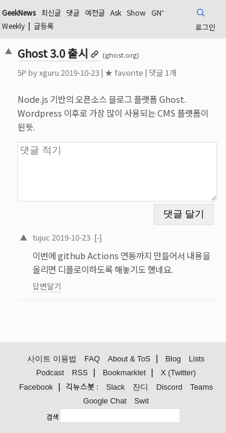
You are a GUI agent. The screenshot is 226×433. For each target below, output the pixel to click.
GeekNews (19, 12)
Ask (115, 12)
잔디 (140, 387)
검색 (52, 417)
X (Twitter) (178, 372)
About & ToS (129, 358)
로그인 (205, 27)
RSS (79, 372)
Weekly (13, 25)
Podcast (50, 372)
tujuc (41, 237)
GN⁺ (157, 12)
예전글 (95, 12)
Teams (201, 387)
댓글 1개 (163, 72)
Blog (173, 358)
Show (136, 12)
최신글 (51, 12)
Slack (115, 387)
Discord (169, 387)
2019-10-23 (71, 237)
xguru (49, 72)
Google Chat (105, 400)
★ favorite (124, 72)
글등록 (44, 25)
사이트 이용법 (52, 358)
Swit (141, 400)
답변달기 (47, 286)
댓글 (73, 12)
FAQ (92, 358)
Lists (196, 358)
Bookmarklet (124, 372)
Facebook (36, 387)
